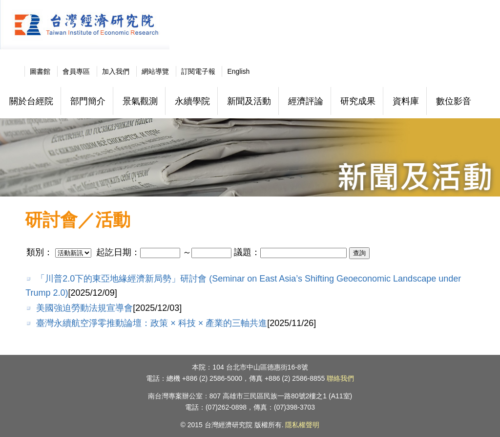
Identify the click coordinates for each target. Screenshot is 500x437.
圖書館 (40, 71)
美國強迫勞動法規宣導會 (84, 308)
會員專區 (76, 71)
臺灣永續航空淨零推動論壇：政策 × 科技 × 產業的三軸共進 (151, 323)
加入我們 (115, 71)
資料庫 (406, 101)
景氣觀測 (140, 101)
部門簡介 (87, 101)
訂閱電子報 (198, 71)
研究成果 (357, 101)
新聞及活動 (249, 101)
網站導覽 (155, 71)
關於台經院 (31, 101)
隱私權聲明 (302, 425)
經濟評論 (305, 101)
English (238, 71)
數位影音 (453, 101)
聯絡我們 (340, 378)
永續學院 (192, 101)
